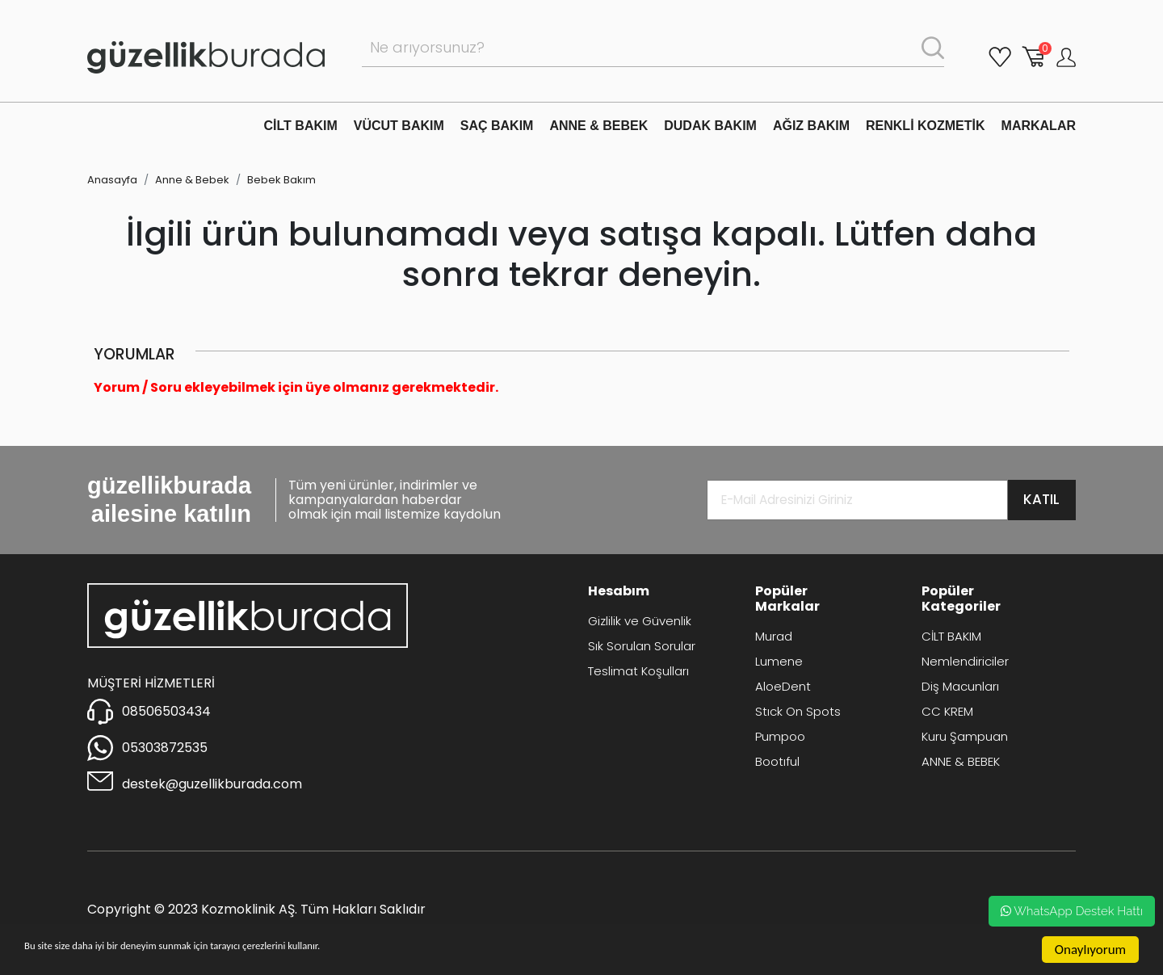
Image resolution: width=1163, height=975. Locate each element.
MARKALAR (1038, 125)
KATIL (1041, 499)
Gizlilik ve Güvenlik (639, 620)
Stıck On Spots (798, 711)
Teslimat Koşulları (638, 670)
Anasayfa (112, 179)
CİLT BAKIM (301, 125)
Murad (773, 636)
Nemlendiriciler (965, 661)
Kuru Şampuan (965, 736)
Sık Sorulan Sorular (641, 645)
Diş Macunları (960, 686)
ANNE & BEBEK (598, 125)
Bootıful (777, 761)
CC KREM (947, 711)
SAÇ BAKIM (497, 125)
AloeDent (783, 686)
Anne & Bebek (192, 179)
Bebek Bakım (281, 179)
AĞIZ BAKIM (811, 125)
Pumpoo (780, 736)
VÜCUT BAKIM (399, 125)
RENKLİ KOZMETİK (925, 125)
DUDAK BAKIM (710, 125)
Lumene (779, 661)
